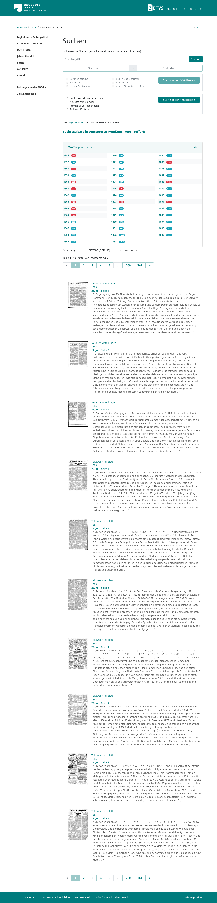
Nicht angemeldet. (193, 897)
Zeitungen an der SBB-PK (31, 87)
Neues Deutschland (81, 86)
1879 (114, 215)
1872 (114, 168)
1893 (162, 215)
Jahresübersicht (26, 56)
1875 (114, 188)
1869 (67, 241)
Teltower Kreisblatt (80, 109)
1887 (162, 175)
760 (128, 265)
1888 (162, 181)
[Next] (149, 265)
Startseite (22, 27)
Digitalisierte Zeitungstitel (32, 37)
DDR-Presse (24, 49)
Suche (33, 27)
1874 (114, 181)
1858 (67, 168)
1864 (67, 208)
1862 (67, 195)
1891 (162, 201)
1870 (114, 155)
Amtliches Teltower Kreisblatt (86, 98)
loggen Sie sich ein (76, 122)
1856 (67, 155)
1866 (67, 221)
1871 (114, 162)
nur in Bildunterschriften (130, 86)
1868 (67, 234)
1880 (114, 221)
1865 (67, 215)
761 (139, 265)
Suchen (195, 59)
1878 (114, 208)
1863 (67, 201)
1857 (67, 162)
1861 (67, 188)
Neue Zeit (75, 82)
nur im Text (122, 82)
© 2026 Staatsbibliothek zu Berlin (112, 897)
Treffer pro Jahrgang (81, 147)
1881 (114, 228)
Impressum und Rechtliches (56, 897)
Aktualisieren (133, 250)
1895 (162, 228)
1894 (162, 221)
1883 (114, 241)
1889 (162, 188)
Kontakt (22, 75)
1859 (67, 175)
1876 (114, 195)
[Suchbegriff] (126, 59)
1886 (162, 168)
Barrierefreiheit (82, 897)
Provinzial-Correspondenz (84, 105)
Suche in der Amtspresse (179, 100)
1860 (67, 181)
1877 (114, 201)
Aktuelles (22, 69)
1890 (162, 195)
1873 (114, 175)
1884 (162, 155)
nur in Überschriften (128, 79)
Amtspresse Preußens (30, 43)
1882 (114, 234)
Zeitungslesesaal (26, 93)
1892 (162, 208)
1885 (162, 162)
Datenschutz (30, 897)
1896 (162, 234)
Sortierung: (69, 250)
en (198, 27)
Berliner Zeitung (79, 79)
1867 (67, 228)
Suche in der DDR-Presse (179, 80)
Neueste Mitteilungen (82, 102)
